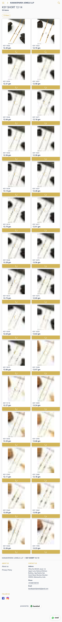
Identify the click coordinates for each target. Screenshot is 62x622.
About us (5, 566)
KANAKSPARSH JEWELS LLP (22, 3)
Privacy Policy (7, 570)
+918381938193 (33, 583)
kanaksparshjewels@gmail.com (38, 588)
